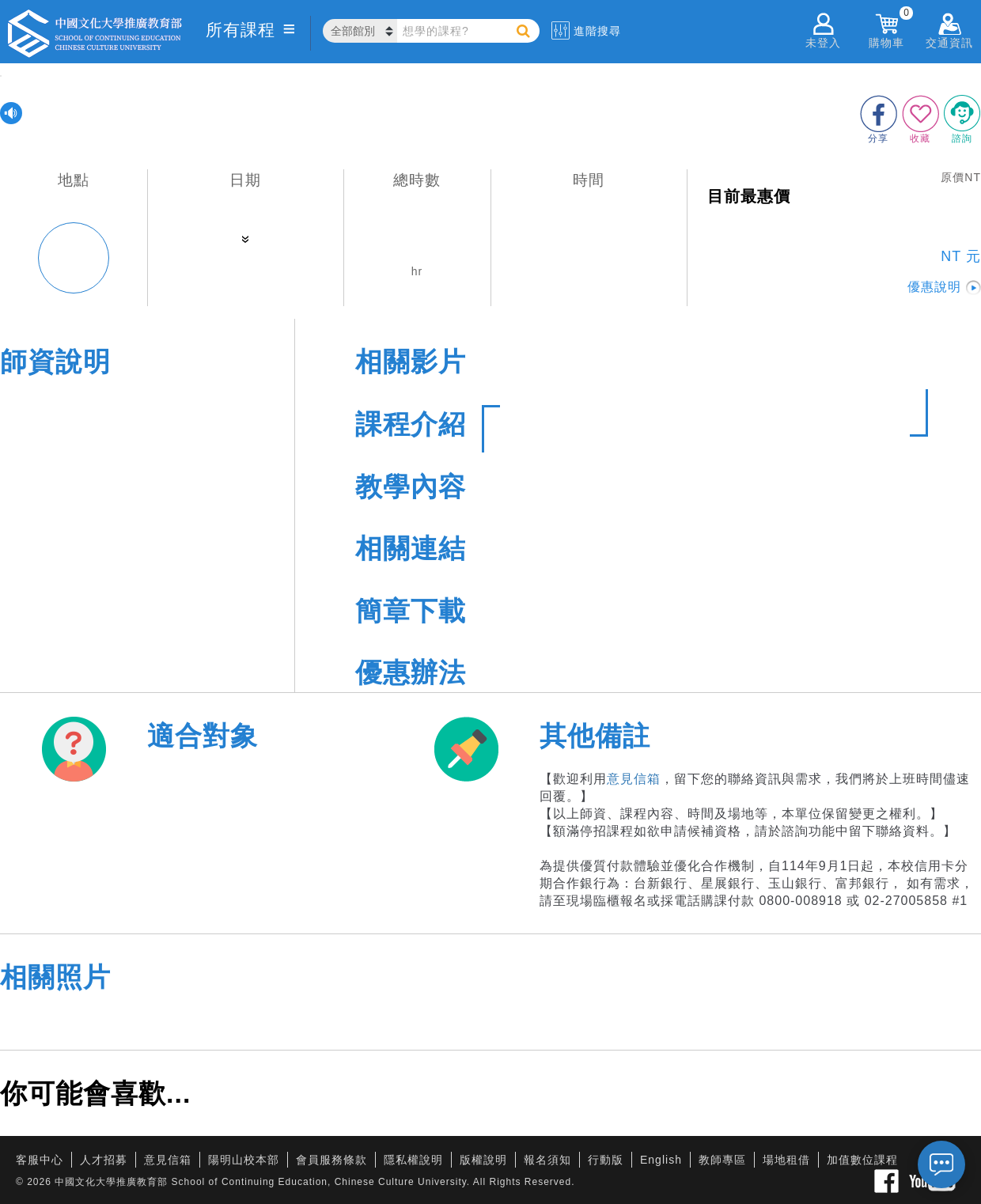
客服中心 (39, 1159)
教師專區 (722, 1159)
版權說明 (483, 1159)
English (661, 1159)
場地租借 (786, 1159)
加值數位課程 (862, 1159)
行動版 (605, 1159)
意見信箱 (634, 779)
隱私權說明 (413, 1159)
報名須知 (547, 1159)
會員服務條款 (331, 1159)
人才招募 (103, 1159)
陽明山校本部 (243, 1159)
